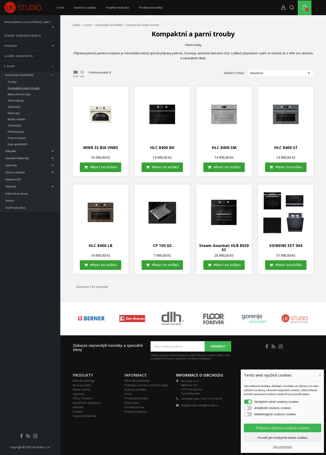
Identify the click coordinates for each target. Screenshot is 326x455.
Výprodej (78, 394)
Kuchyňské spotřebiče (87, 403)
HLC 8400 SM (224, 147)
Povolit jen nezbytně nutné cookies (282, 437)
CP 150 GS (162, 245)
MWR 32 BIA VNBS (100, 147)
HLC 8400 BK (162, 147)
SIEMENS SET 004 (286, 245)
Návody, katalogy (84, 380)
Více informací (282, 447)
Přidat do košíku (100, 167)
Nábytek (78, 407)
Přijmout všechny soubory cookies (282, 428)
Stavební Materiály (84, 416)
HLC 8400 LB (100, 245)
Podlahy (78, 411)
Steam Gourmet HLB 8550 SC (224, 247)
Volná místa (131, 403)
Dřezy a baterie (82, 398)
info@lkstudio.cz (208, 405)
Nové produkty (82, 385)
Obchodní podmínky (137, 380)
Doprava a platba (85, 7)
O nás (60, 7)
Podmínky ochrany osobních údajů (146, 385)
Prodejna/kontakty (151, 7)
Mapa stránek (81, 389)
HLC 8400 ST (286, 147)
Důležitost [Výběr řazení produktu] (280, 73)
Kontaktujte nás (134, 407)
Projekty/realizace (117, 7)
